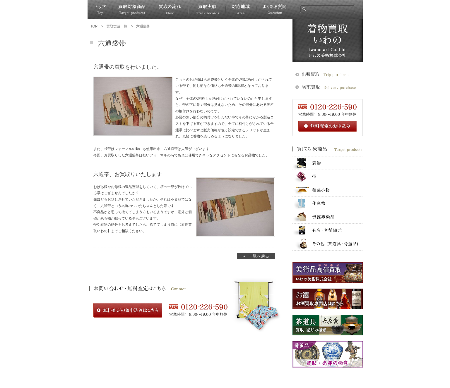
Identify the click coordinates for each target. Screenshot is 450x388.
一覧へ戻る (259, 256)
